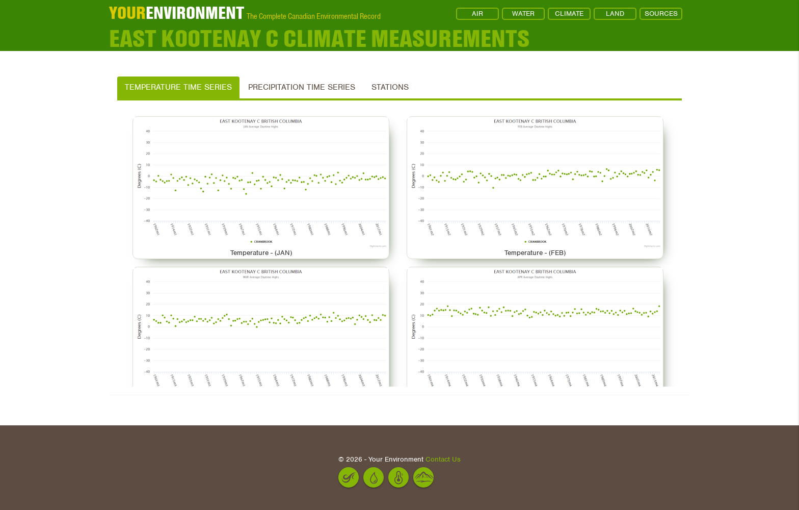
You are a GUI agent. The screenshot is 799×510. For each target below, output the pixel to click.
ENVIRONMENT (176, 13)
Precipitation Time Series (301, 87)
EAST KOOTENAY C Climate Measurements (319, 38)
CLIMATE (569, 13)
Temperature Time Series (178, 87)
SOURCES (661, 13)
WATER (523, 13)
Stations (390, 87)
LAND (615, 13)
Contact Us (443, 459)
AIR (477, 13)
